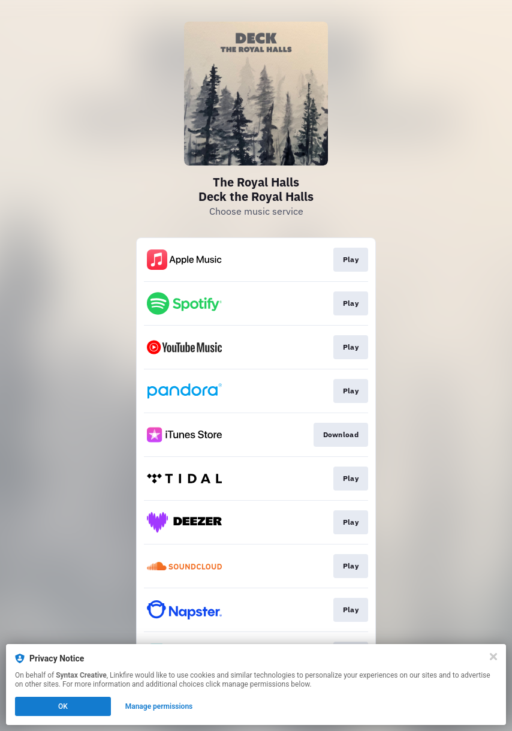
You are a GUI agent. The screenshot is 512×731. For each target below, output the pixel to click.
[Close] (493, 656)
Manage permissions (159, 706)
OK (63, 706)
